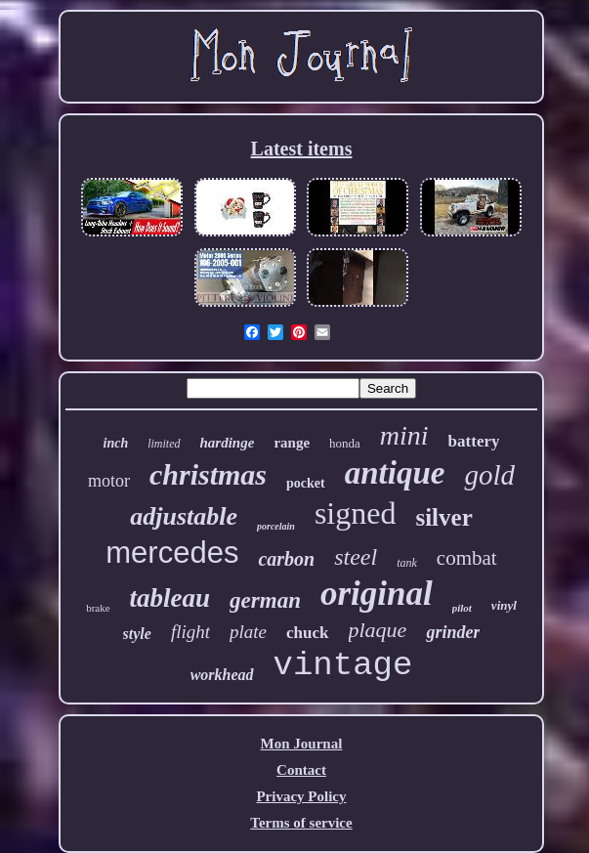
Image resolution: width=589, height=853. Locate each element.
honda (344, 443)
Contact (301, 770)
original (376, 594)
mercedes (171, 552)
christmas (208, 474)
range (291, 442)
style (137, 633)
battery (474, 441)
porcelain (276, 526)
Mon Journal (302, 743)
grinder (453, 632)
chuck (307, 632)
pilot (462, 608)
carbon (286, 559)
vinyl (504, 605)
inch (116, 443)
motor (109, 480)
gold (489, 474)
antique (395, 472)
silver (443, 517)
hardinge (227, 442)
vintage (343, 665)
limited (163, 443)
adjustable (183, 516)
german (265, 600)
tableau (170, 598)
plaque (378, 630)
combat (467, 558)
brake (97, 608)
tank (407, 563)
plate (248, 631)
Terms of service (301, 823)
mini (404, 435)
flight (190, 631)
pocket (305, 483)
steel (355, 557)
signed (356, 513)
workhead (222, 674)
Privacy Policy (301, 796)
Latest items (302, 148)
